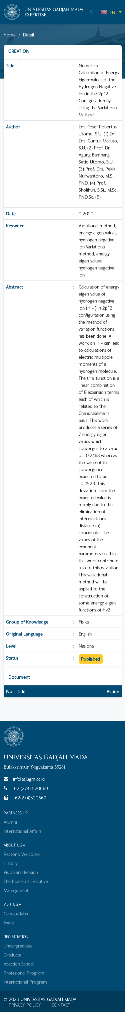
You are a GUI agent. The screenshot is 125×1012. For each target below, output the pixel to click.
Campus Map (16, 913)
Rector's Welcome (22, 854)
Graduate (12, 955)
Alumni (10, 822)
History (11, 863)
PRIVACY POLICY (25, 1005)
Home (10, 34)
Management (16, 890)
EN (108, 12)
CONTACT (60, 1005)
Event (9, 922)
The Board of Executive (26, 881)
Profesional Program (24, 973)
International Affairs (22, 831)
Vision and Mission (21, 872)
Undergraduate (18, 945)
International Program (25, 982)
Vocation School (19, 964)
